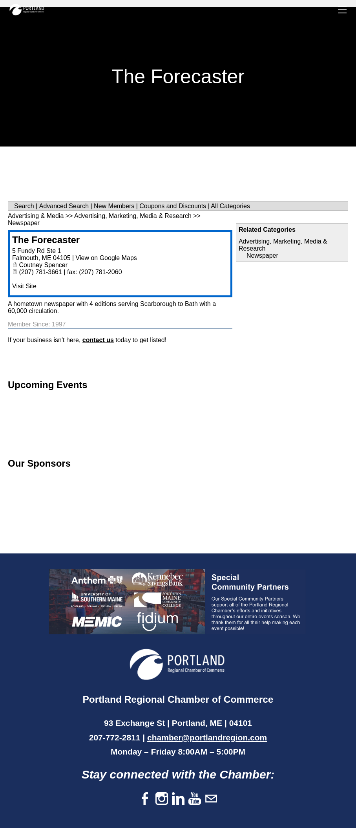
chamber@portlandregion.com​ (207, 737)
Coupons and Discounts (172, 206)
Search (24, 206)
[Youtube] (194, 799)
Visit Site (24, 286)
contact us (98, 340)
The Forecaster (46, 239)
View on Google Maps (106, 258)
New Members (114, 206)
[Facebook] (145, 799)
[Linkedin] (178, 799)
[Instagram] (161, 799)
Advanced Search (64, 206)
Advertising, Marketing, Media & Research (133, 215)
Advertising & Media (36, 215)
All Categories (230, 206)
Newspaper (262, 255)
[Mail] (211, 799)
